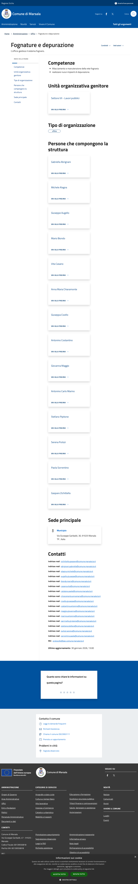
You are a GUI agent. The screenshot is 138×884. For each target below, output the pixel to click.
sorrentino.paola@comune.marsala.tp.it (77, 635)
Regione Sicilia (7, 3)
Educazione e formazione (79, 794)
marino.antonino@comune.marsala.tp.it (77, 616)
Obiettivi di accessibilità (79, 852)
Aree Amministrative (10, 799)
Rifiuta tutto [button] (79, 874)
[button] (69, 880)
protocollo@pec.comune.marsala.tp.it (68, 640)
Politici (4, 812)
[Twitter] (111, 13)
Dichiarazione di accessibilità (81, 847)
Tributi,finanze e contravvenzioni (83, 803)
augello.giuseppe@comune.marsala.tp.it (77, 576)
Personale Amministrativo (12, 816)
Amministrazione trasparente (81, 834)
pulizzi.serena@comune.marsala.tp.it (76, 630)
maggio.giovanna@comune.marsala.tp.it (78, 611)
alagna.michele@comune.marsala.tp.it (77, 571)
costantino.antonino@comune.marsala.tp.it (79, 606)
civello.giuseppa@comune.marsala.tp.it (77, 601)
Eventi (106, 820)
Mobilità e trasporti (43, 816)
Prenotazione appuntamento (47, 834)
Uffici (33, 33)
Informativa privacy (77, 839)
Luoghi (106, 815)
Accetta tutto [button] (59, 874)
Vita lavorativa (41, 803)
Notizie (106, 794)
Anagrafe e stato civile (44, 794)
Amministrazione (20, 33)
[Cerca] (134, 14)
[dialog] (69, 869)
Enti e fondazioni (8, 807)
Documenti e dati (8, 821)
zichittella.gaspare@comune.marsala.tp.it (78, 561)
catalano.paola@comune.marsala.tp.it (77, 591)
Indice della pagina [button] (21, 59)
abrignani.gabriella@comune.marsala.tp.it (78, 566)
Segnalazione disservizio (45, 839)
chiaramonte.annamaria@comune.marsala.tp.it (81, 596)
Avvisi (106, 803)
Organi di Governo (9, 794)
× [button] (135, 857)
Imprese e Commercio (44, 807)
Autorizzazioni (75, 812)
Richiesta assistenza (44, 847)
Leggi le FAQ (40, 843)
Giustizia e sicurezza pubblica (81, 798)
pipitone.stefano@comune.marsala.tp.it (77, 626)
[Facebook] (105, 13)
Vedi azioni (118, 45)
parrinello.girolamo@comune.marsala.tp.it (78, 621)
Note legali (74, 843)
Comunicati (108, 799)
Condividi (106, 45)
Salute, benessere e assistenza (82, 807)
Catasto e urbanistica (44, 812)
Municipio (62, 530)
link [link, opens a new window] (93, 869)
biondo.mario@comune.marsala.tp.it (76, 581)
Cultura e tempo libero (44, 799)
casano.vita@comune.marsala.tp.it (75, 586)
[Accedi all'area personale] (124, 3)
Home (6, 33)
